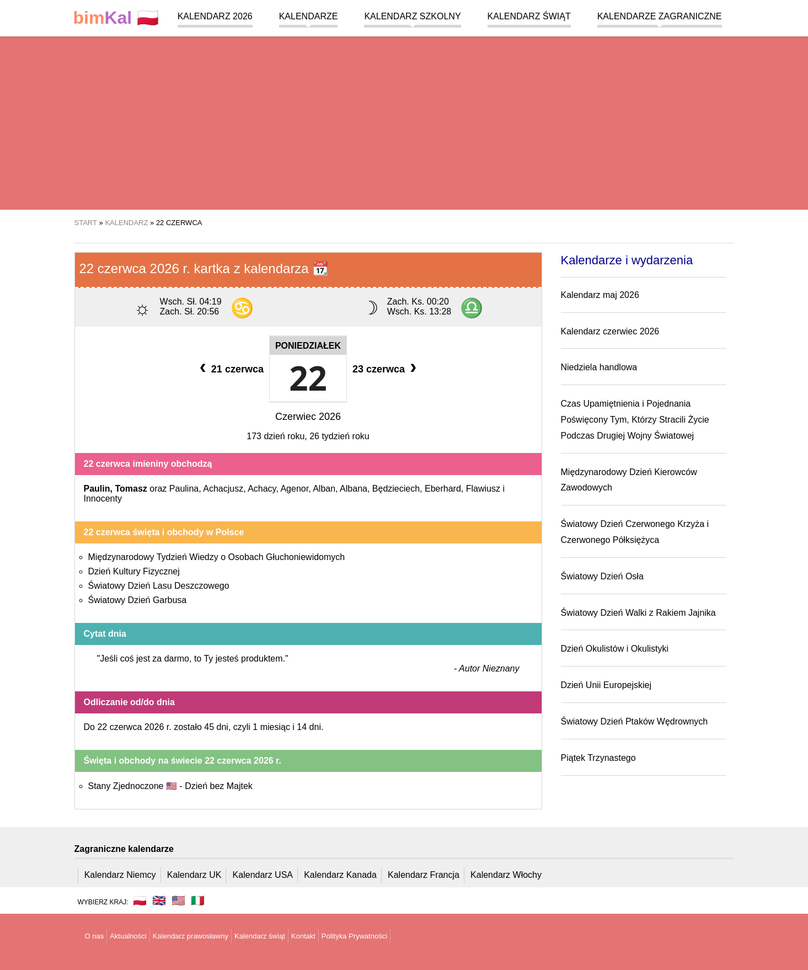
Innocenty (103, 498)
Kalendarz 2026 (215, 16)
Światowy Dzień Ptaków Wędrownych (634, 721)
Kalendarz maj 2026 (600, 295)
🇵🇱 (116, 18)
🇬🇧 (159, 900)
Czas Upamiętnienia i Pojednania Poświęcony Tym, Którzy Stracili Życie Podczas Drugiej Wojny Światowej (635, 419)
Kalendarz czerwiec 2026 (610, 331)
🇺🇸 (178, 900)
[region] (404, 121)
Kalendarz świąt (529, 16)
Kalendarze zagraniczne (659, 16)
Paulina (184, 488)
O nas (94, 936)
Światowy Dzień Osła (602, 576)
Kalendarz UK (194, 875)
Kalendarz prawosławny (190, 936)
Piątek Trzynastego (598, 758)
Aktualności (128, 936)
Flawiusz (483, 488)
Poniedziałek (308, 345)
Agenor (294, 488)
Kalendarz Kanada (340, 875)
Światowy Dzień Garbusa (137, 600)
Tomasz (131, 488)
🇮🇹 (198, 900)
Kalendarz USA (263, 875)
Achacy (262, 488)
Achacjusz (223, 488)
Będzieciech (396, 488)
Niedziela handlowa (599, 367)
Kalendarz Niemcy (120, 875)
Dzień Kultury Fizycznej (134, 571)
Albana (353, 488)
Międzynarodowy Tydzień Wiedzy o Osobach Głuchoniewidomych (216, 557)
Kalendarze (308, 16)
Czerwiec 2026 (308, 416)
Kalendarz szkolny (412, 16)
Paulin (97, 488)
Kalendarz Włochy (506, 875)
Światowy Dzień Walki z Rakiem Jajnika (638, 612)
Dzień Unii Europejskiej (606, 685)
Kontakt (303, 936)
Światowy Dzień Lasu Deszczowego (158, 585)
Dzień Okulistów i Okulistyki (615, 648)
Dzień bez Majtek (219, 786)
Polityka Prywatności (354, 936)
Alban (324, 488)
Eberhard (443, 488)
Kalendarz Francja (423, 875)
